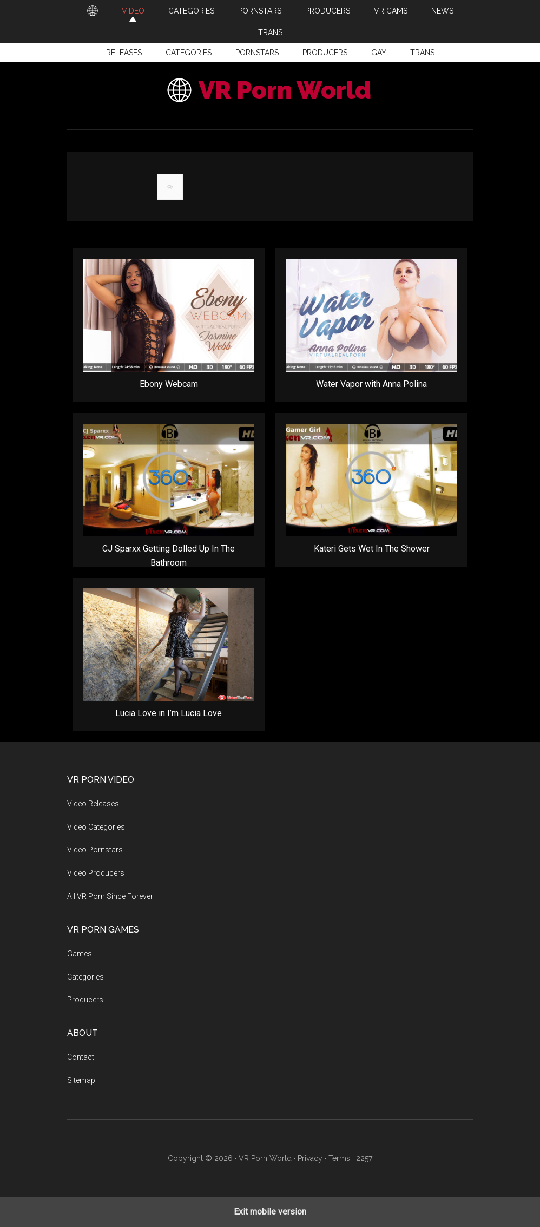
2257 (364, 1158)
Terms (339, 1158)
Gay (378, 52)
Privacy (310, 1158)
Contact (80, 1057)
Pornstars (257, 52)
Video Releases (93, 803)
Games (79, 953)
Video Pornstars (95, 849)
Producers (324, 52)
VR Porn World (285, 90)
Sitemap (81, 1080)
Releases (124, 52)
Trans (422, 52)
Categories (189, 52)
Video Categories (96, 827)
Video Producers (95, 873)
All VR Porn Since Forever (110, 896)
